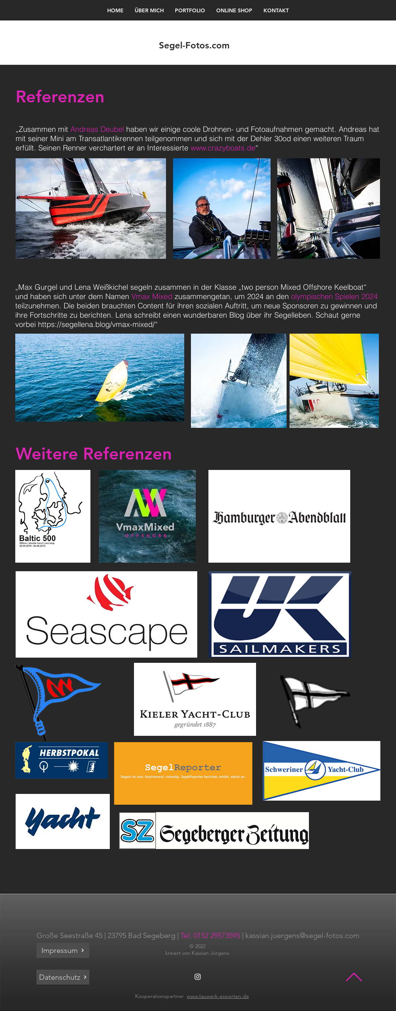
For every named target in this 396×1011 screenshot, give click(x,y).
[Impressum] (62, 950)
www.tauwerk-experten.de (218, 996)
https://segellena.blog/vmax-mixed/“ (98, 324)
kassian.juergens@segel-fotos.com (302, 935)
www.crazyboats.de (223, 147)
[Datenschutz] (62, 977)
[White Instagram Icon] (198, 977)
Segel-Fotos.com (194, 45)
